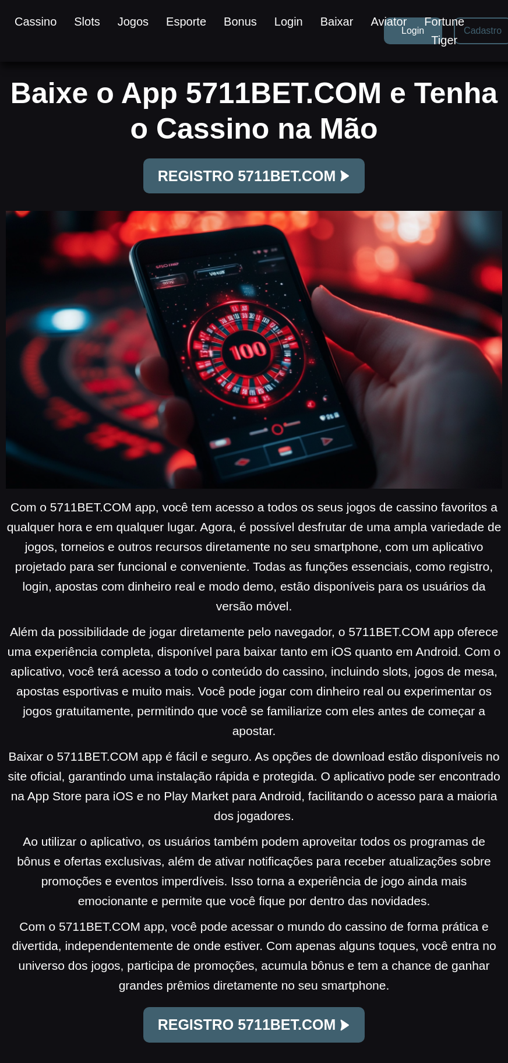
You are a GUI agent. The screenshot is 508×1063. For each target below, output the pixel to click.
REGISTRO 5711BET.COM (254, 176)
